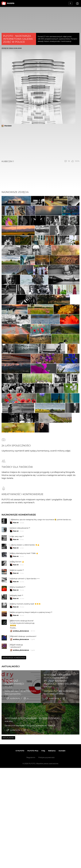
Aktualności (11, 813)
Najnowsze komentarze (19, 662)
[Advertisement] (40, 143)
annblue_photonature (21, 778)
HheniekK (8, 126)
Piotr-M (15, 670)
